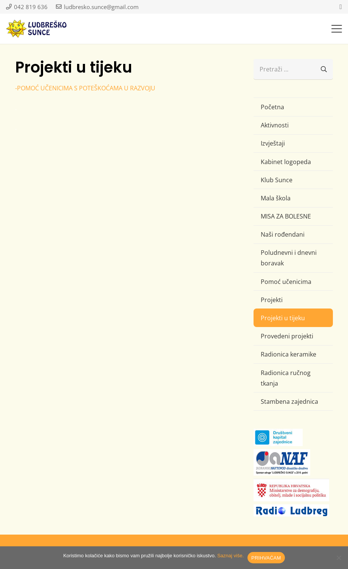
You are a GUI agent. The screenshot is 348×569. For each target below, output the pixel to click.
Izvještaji (273, 143)
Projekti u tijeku (283, 318)
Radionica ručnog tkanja (286, 378)
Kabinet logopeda (286, 162)
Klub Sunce (276, 180)
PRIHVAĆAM (266, 558)
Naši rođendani (283, 234)
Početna (272, 107)
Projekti (272, 300)
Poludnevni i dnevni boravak (289, 257)
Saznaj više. (230, 555)
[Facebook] (340, 6)
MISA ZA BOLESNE (286, 216)
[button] (336, 28)
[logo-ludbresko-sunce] (36, 29)
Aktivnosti (275, 125)
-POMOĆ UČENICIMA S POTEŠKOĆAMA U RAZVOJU (85, 88)
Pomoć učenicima (286, 282)
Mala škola (276, 198)
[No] (338, 557)
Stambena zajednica (289, 401)
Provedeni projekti (287, 336)
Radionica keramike (288, 354)
